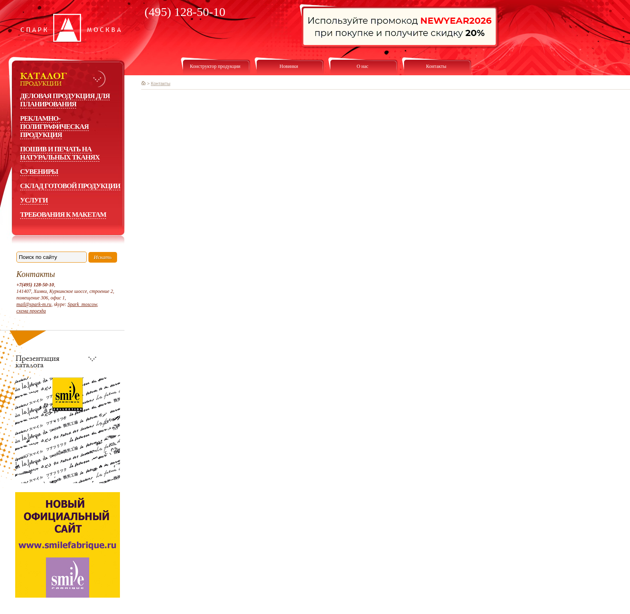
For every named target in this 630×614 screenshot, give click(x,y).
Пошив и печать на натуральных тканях (59, 153)
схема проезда (31, 311)
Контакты (161, 83)
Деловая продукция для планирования (65, 100)
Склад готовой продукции (70, 186)
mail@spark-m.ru (33, 304)
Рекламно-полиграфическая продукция (54, 127)
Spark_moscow (82, 304)
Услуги (34, 200)
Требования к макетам (63, 214)
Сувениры (39, 171)
